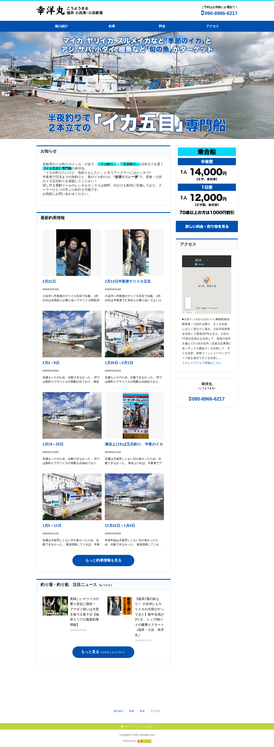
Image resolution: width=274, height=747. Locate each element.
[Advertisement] (140, 684)
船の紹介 (61, 26)
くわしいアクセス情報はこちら (202, 362)
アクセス (212, 26)
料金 (162, 26)
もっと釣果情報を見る (103, 560)
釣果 (112, 26)
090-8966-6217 (221, 13)
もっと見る (103, 652)
